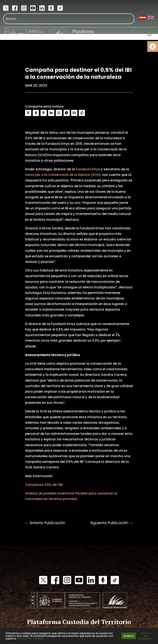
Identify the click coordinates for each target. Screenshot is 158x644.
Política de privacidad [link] (145, 636)
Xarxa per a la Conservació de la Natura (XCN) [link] (63, 175)
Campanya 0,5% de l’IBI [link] (44, 485)
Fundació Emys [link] (88, 169)
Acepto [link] (129, 636)
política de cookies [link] (29, 639)
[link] (152, 46)
